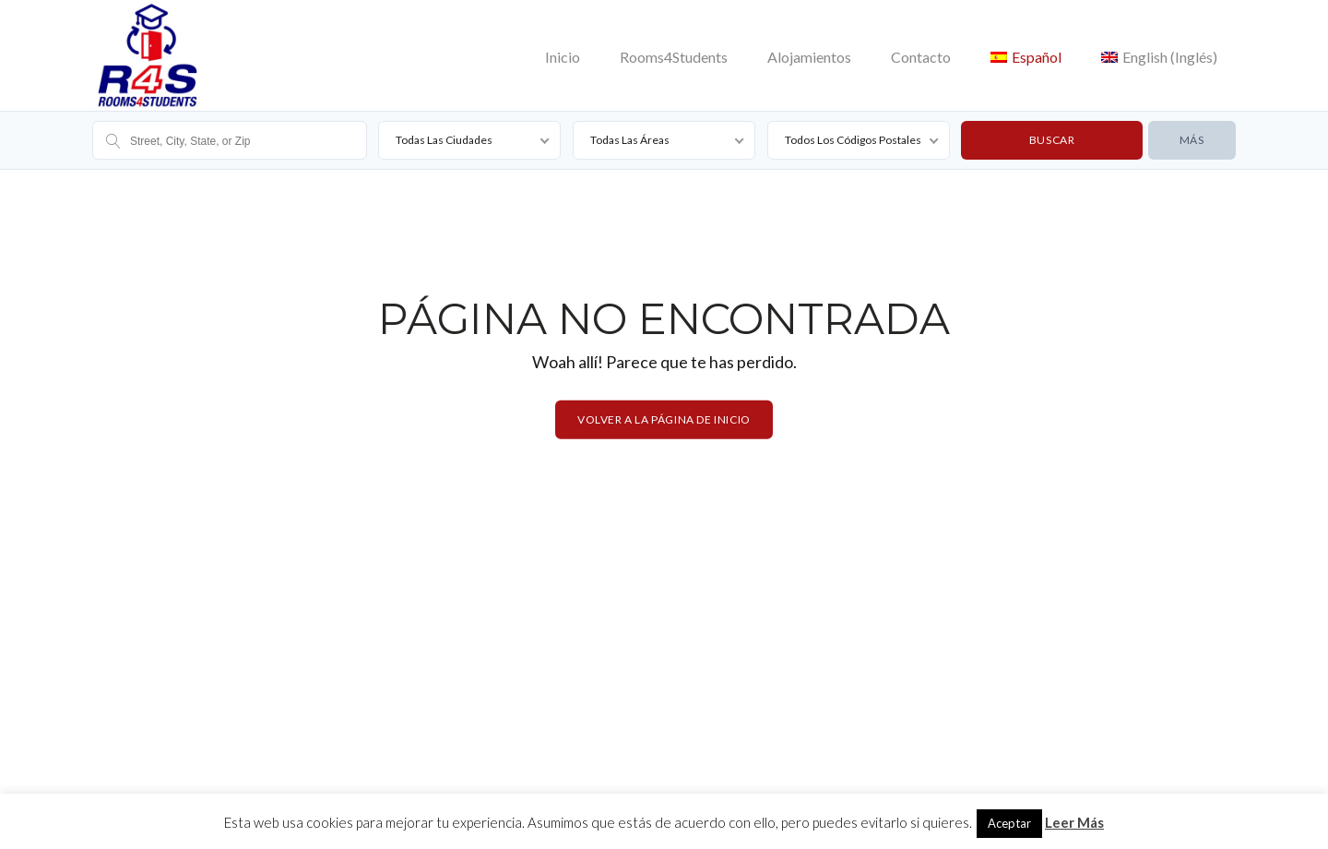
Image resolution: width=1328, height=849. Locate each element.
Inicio (562, 57)
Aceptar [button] (1009, 823)
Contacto (921, 57)
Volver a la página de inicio (664, 419)
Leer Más (1074, 822)
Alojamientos (809, 57)
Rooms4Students (674, 57)
